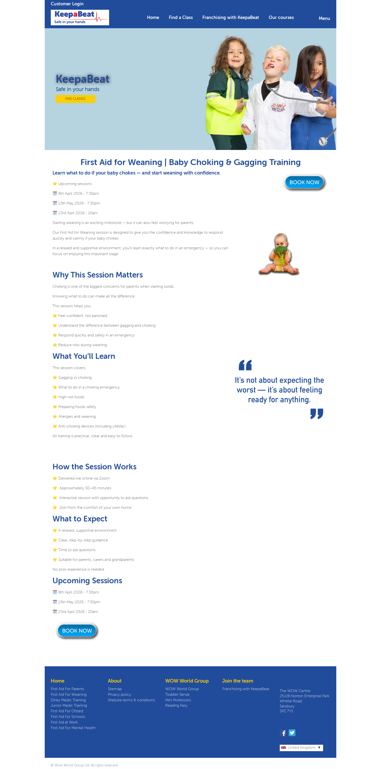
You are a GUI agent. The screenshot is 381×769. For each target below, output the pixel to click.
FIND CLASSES (75, 99)
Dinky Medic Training (68, 700)
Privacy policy (119, 695)
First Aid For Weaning (69, 695)
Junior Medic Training (69, 706)
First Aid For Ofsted (67, 711)
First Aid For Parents (67, 689)
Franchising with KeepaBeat (230, 18)
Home (153, 18)
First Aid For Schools (68, 717)
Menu (324, 19)
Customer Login (67, 4)
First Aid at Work (64, 722)
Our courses (281, 18)
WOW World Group (182, 689)
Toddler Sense (177, 695)
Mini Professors (178, 700)
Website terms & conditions (131, 700)
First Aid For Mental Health (73, 728)
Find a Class (181, 18)
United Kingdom (298, 748)
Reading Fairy (176, 706)
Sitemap (115, 689)
